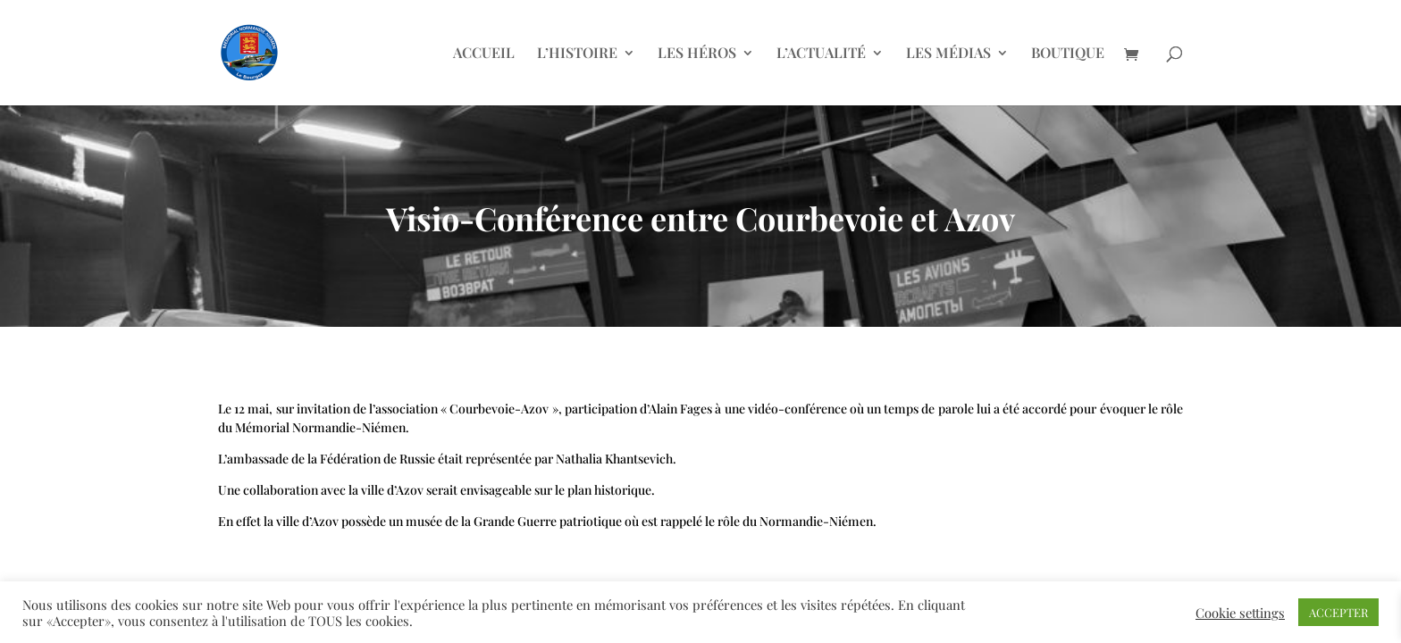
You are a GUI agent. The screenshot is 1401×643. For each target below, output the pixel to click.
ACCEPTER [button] (1338, 612)
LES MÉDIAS (948, 54)
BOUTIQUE (1067, 54)
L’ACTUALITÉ (821, 54)
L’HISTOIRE (577, 54)
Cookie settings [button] (1240, 613)
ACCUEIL (484, 54)
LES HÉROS (697, 54)
